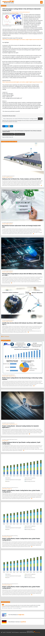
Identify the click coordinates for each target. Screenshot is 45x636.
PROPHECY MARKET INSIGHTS (7, 177)
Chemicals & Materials (11, 374)
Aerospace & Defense (10, 320)
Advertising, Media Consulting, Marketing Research (21, 12)
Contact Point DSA (23, 632)
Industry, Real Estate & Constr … (12, 439)
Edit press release (19, 134)
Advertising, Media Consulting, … (12, 535)
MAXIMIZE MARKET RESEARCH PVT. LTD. (9, 376)
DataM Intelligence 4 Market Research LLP (9, 424)
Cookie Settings (37, 632)
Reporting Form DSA (30, 632)
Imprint (4, 632)
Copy (40, 118)
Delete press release (8, 134)
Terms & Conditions (15, 632)
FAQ (1, 632)
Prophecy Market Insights (14, 13)
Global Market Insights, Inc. (7, 488)
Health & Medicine (9, 222)
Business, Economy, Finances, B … (13, 487)
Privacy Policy (8, 632)
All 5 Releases (5, 336)
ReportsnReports (5, 440)
